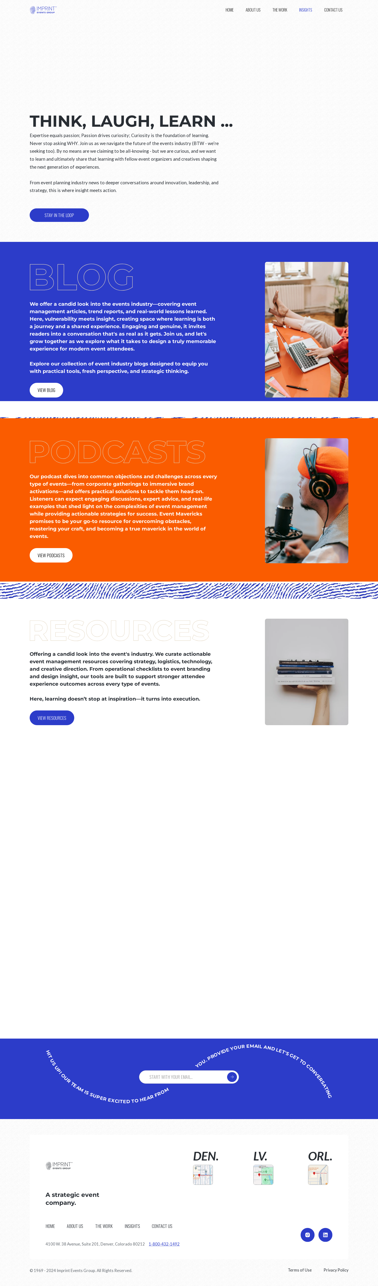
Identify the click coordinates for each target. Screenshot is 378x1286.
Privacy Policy (336, 1270)
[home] (43, 10)
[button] (305, 10)
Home (230, 10)
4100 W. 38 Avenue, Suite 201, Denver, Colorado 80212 (95, 1244)
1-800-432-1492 (164, 1244)
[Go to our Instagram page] (308, 1235)
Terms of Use (300, 1270)
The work (279, 10)
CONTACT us (333, 10)
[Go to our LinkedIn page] (325, 1235)
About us (253, 10)
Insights (305, 10)
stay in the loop (59, 215)
